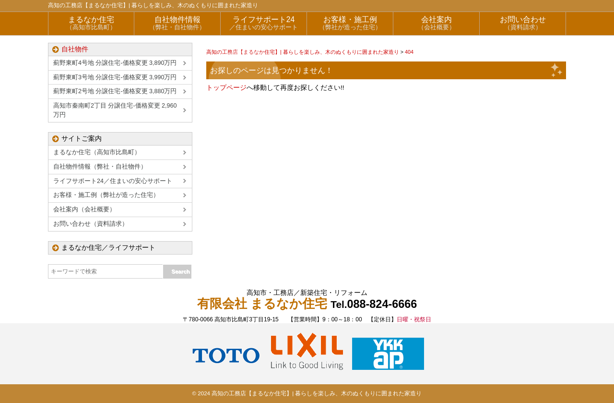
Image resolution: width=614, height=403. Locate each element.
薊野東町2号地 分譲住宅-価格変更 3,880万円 (115, 91)
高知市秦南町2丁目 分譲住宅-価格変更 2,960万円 (115, 110)
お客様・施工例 (350, 23)
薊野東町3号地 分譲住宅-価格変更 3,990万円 (115, 77)
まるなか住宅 (91, 23)
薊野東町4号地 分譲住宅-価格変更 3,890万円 (115, 63)
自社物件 (74, 49)
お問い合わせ (523, 23)
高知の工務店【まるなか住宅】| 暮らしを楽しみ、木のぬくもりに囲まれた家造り (153, 5)
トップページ (226, 87)
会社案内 (436, 23)
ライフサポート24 (264, 23)
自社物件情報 (177, 23)
